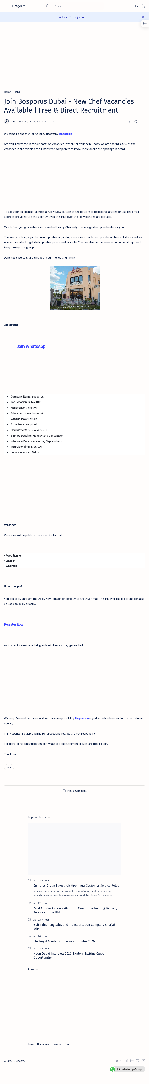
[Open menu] (7, 6)
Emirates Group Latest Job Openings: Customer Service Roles (76, 901)
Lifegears (19, 6)
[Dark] (136, 6)
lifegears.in (65, 134)
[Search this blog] (74, 6)
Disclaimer (43, 1060)
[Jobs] (17, 91)
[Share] (139, 121)
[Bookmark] (143, 6)
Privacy (57, 1060)
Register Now (13, 637)
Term (31, 1060)
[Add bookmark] (129, 121)
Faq (67, 1060)
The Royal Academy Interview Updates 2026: (64, 957)
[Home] (7, 91)
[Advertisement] (74, 179)
